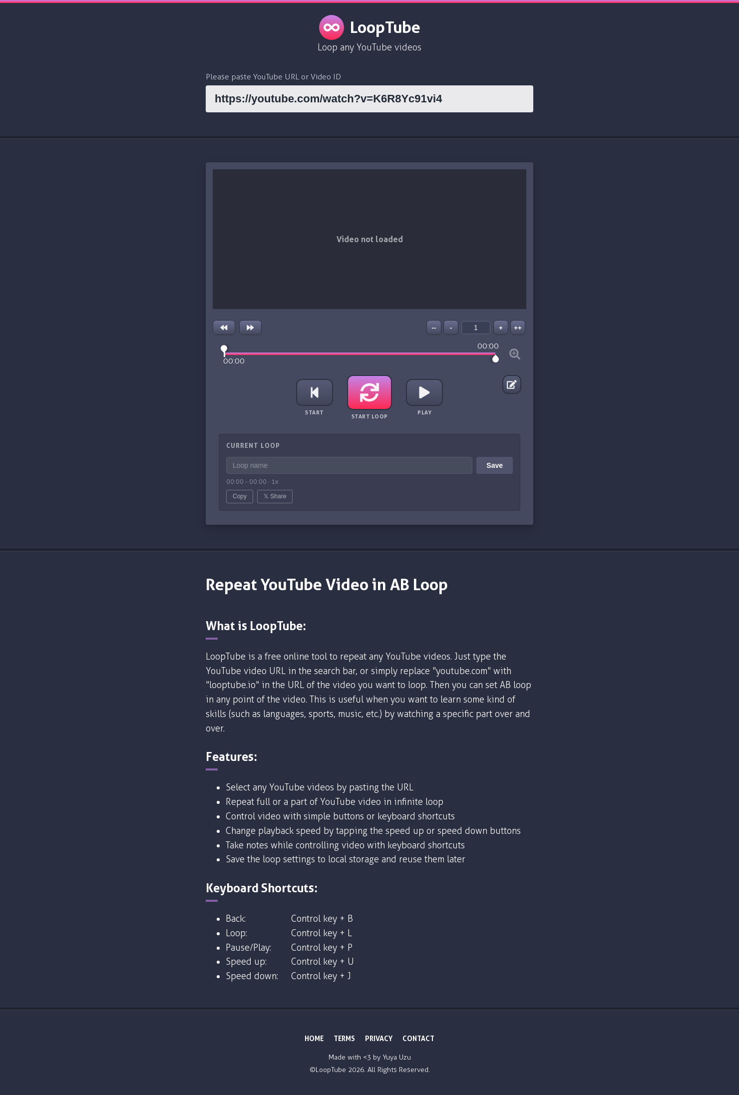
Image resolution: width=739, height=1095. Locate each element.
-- (434, 328)
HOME (314, 1038)
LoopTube (369, 27)
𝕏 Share (275, 496)
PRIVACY (378, 1038)
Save (494, 465)
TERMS (344, 1038)
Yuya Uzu (396, 1057)
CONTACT (418, 1038)
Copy (240, 496)
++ (518, 328)
